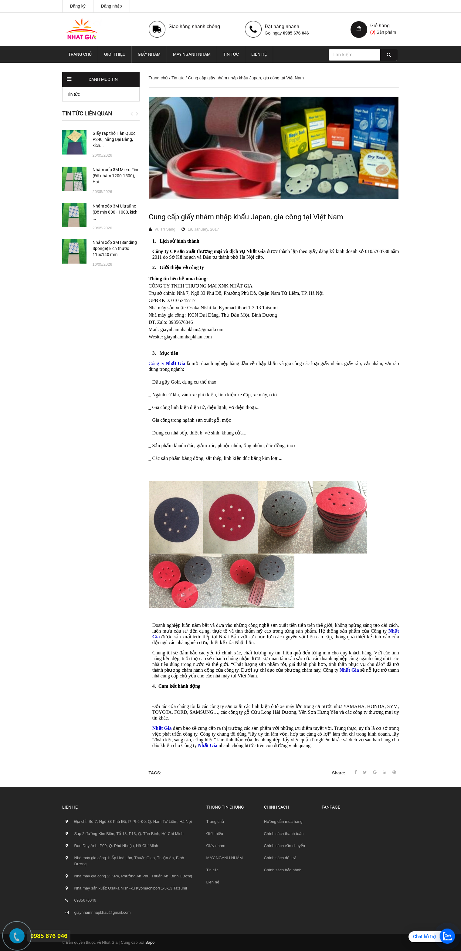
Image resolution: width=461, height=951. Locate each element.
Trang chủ (80, 54)
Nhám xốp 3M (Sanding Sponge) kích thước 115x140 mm (115, 248)
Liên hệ (259, 54)
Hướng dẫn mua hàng (283, 821)
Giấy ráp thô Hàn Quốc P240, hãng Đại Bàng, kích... (114, 139)
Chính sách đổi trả (280, 858)
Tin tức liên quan (87, 113)
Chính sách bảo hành (282, 870)
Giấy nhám (149, 54)
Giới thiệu (114, 54)
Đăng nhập (111, 6)
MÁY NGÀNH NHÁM (192, 54)
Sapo (149, 942)
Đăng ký (78, 6)
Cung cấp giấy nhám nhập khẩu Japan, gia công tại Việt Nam (246, 217)
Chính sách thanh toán (284, 833)
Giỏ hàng (380, 25)
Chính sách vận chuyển (284, 845)
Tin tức (231, 54)
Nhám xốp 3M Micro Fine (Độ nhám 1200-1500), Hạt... (116, 175)
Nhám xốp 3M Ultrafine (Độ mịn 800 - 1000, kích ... (115, 212)
